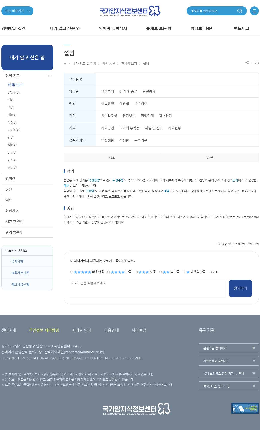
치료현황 (174, 128)
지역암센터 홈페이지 (216, 361)
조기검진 (140, 104)
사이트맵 (139, 330)
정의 (112, 158)
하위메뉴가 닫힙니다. (48, 75)
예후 (66, 185)
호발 (167, 191)
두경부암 (118, 180)
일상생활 (107, 140)
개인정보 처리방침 (44, 330)
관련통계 (149, 91)
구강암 (90, 191)
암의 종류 (108, 63)
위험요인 (107, 104)
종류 (210, 158)
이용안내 (111, 330)
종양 (97, 180)
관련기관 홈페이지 (215, 348)
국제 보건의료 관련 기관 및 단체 (223, 373)
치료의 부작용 (129, 128)
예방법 (124, 104)
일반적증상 (109, 116)
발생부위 (107, 91)
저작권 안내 (81, 330)
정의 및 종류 (128, 91)
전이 (235, 180)
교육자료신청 (20, 273)
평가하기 (240, 288)
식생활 (124, 140)
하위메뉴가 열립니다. (48, 178)
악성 (94, 180)
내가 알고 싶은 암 (84, 63)
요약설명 (75, 79)
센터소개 (8, 330)
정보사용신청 (20, 284)
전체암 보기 (129, 63)
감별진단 (165, 116)
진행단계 (147, 116)
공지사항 (17, 261)
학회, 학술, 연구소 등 (216, 386)
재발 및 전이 (154, 128)
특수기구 (140, 140)
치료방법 (107, 128)
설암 (146, 63)
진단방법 (129, 116)
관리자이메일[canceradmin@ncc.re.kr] (74, 352)
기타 (216, 272)
